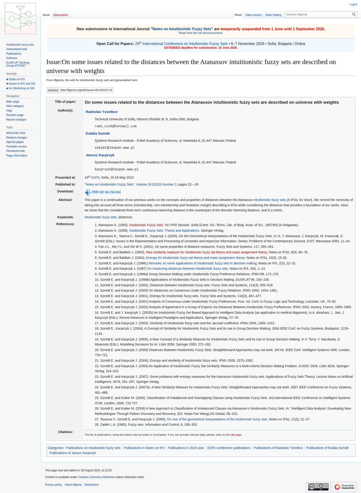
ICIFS (95, 177)
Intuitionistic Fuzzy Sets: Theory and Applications (164, 230)
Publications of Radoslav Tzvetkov (278, 447)
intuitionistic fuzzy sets (270, 199)
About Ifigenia (73, 484)
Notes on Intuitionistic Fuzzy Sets (181, 29)
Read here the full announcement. (201, 33)
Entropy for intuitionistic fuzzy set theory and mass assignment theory (195, 257)
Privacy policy (53, 484)
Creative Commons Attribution (96, 476)
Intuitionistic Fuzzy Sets (146, 224)
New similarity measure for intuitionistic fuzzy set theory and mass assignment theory (206, 251)
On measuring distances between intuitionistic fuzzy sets (187, 268)
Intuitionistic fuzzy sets (100, 216)
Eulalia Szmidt (98, 133)
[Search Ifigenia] (321, 14)
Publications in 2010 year (186, 447)
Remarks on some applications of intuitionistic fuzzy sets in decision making (202, 262)
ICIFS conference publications (228, 447)
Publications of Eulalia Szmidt (327, 447)
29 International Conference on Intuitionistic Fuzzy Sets (181, 44)
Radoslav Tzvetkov (102, 112)
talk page (235, 433)
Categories (55, 447)
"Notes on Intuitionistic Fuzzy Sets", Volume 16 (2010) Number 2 (130, 184)
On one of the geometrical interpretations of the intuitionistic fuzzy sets (217, 418)
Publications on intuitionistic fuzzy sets (93, 447)
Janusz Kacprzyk (100, 154)
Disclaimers (91, 484)
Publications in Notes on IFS (144, 447)
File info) (115, 191)
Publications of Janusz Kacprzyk (72, 452)
